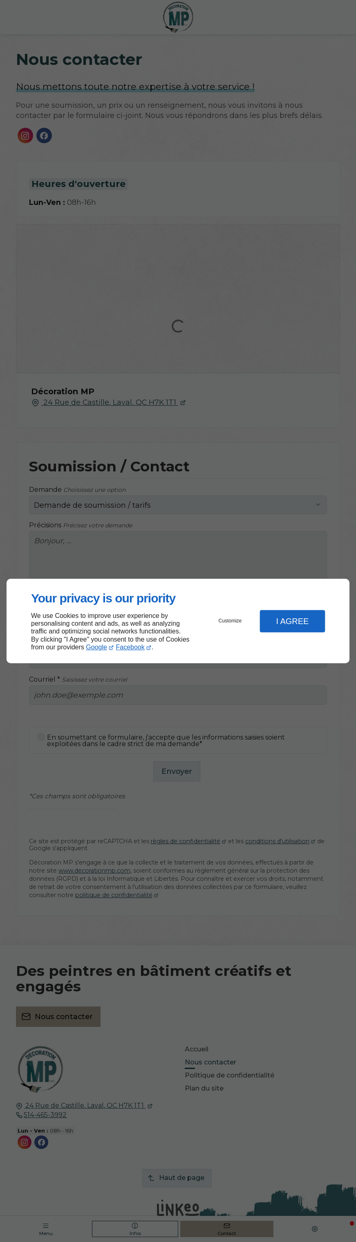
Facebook (130, 647)
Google (96, 647)
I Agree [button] (292, 621)
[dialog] (178, 621)
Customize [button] (230, 621)
